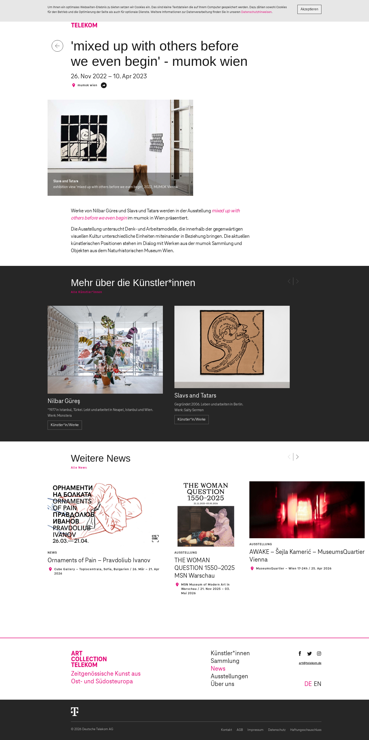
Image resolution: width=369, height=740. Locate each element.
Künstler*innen (230, 653)
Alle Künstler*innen (86, 292)
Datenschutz (277, 730)
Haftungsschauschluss (305, 730)
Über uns (222, 684)
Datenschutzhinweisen (256, 12)
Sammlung (225, 661)
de (308, 684)
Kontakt (226, 730)
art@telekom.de (310, 663)
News (218, 669)
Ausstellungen (229, 676)
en (317, 684)
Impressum (255, 730)
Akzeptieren (309, 9)
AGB (240, 730)
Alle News (79, 467)
